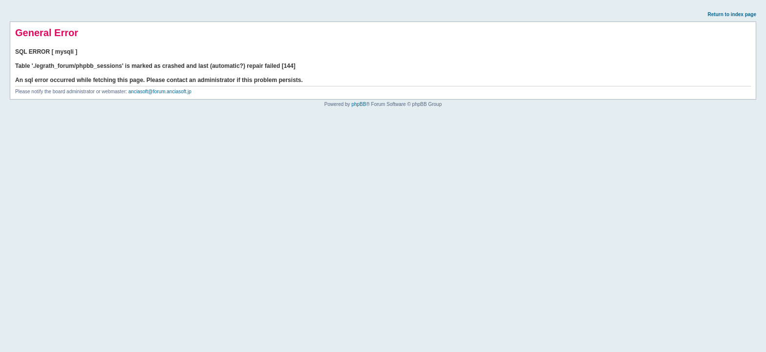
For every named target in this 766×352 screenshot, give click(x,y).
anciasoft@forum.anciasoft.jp (160, 91)
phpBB (358, 104)
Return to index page (732, 14)
